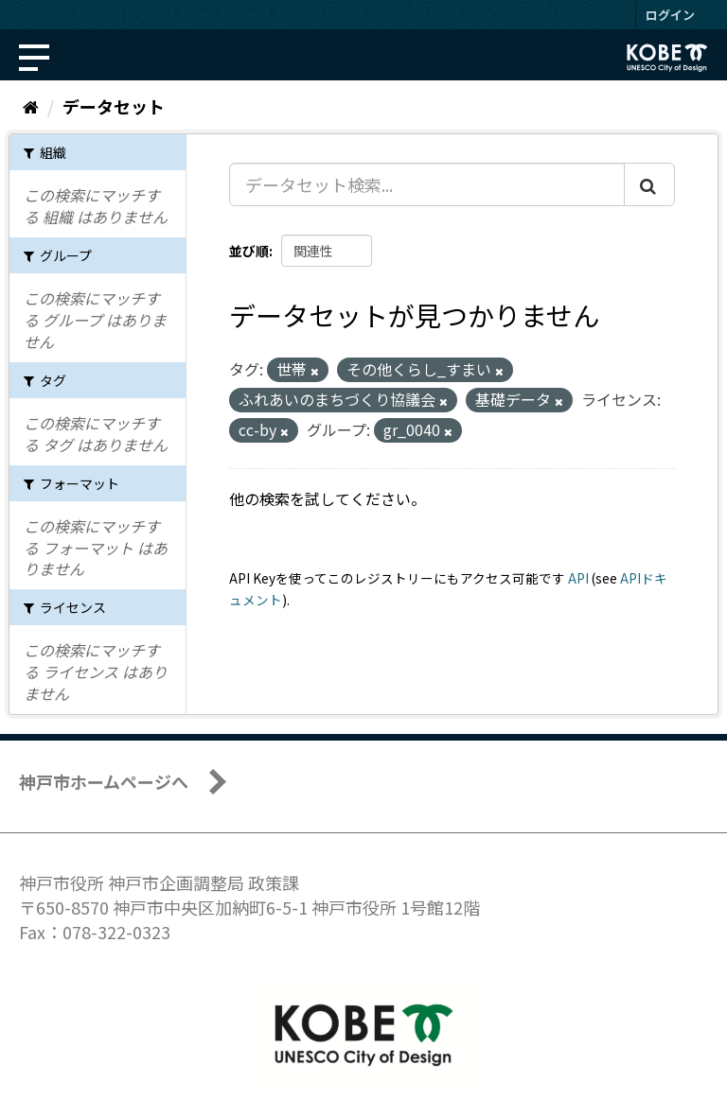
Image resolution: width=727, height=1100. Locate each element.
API (578, 577)
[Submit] (649, 184)
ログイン (670, 15)
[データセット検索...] (427, 184)
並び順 (249, 250)
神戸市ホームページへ (103, 781)
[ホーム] (31, 106)
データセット (113, 106)
